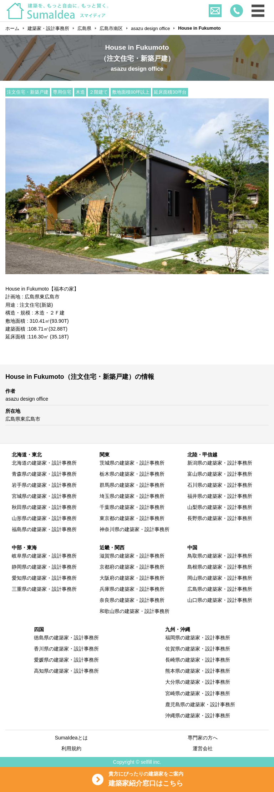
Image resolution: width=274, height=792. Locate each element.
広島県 (84, 28)
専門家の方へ (203, 738)
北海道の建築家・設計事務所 (44, 463)
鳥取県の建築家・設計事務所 (219, 556)
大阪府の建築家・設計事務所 (132, 578)
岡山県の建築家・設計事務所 (219, 578)
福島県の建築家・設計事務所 (44, 529)
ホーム (12, 28)
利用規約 (71, 748)
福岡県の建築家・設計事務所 (197, 637)
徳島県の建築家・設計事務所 (66, 637)
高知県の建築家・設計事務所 (66, 671)
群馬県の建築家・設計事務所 (132, 485)
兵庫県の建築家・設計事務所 (132, 589)
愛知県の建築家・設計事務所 (44, 578)
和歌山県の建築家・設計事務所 (134, 611)
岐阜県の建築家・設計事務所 (44, 556)
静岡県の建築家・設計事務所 (44, 567)
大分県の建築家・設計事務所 (197, 682)
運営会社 (203, 748)
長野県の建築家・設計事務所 (219, 518)
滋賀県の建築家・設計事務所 (132, 556)
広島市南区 (111, 28)
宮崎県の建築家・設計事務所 (197, 693)
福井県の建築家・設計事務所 (219, 496)
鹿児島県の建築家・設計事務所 (200, 704)
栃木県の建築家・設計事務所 (132, 474)
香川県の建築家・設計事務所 (66, 649)
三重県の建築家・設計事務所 (44, 589)
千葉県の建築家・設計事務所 (132, 507)
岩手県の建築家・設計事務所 (44, 485)
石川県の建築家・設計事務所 (219, 485)
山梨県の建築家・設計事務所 (219, 507)
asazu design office (150, 28)
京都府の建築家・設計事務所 (132, 567)
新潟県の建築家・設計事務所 (219, 463)
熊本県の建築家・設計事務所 (197, 671)
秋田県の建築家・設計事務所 (44, 507)
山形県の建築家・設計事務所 (44, 518)
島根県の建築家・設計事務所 (219, 567)
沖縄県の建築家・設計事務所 (197, 715)
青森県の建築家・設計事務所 (44, 474)
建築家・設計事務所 (48, 28)
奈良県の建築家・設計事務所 (132, 600)
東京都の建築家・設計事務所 (132, 518)
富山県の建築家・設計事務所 (219, 474)
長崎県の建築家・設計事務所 (197, 660)
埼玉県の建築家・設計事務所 (132, 496)
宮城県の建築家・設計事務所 (44, 496)
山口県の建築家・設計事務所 (219, 600)
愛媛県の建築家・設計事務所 (66, 660)
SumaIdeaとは (71, 738)
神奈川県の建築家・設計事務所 (134, 529)
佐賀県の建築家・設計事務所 (197, 649)
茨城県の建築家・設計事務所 (132, 463)
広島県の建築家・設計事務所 (219, 589)
